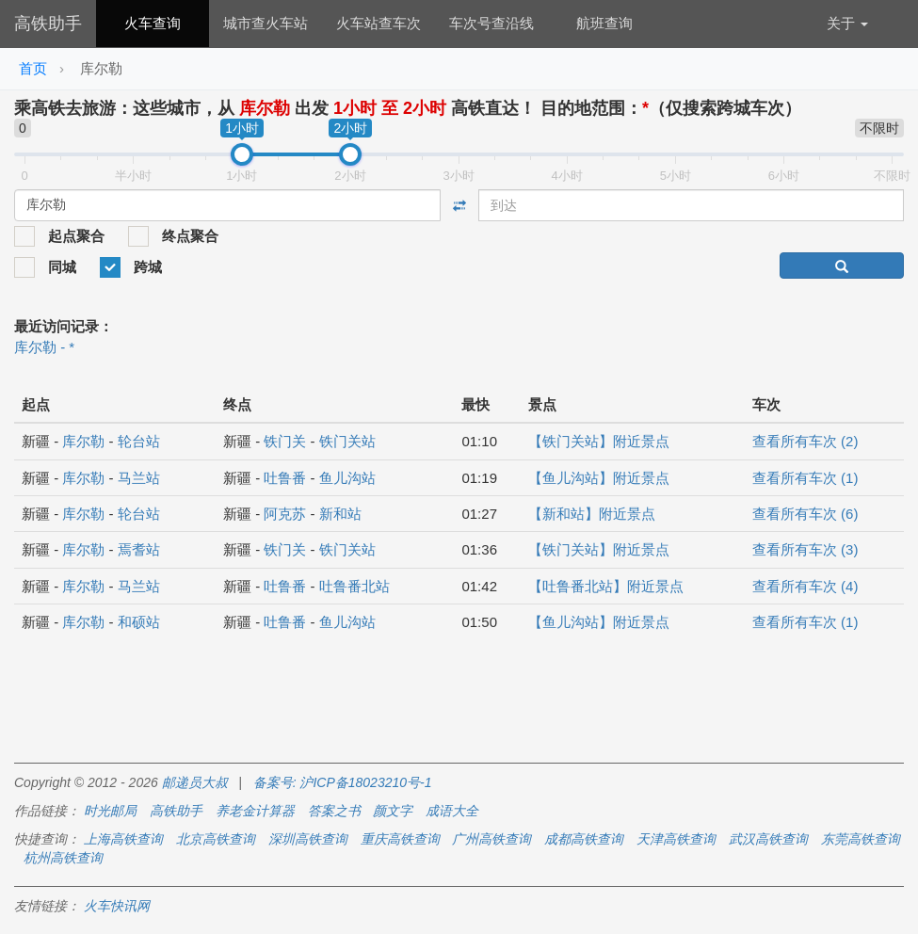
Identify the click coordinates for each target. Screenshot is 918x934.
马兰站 (139, 478)
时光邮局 (110, 810)
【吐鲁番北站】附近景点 (606, 586)
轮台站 (139, 441)
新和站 (340, 514)
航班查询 (604, 23)
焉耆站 (139, 549)
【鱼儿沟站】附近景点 (598, 478)
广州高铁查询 (491, 838)
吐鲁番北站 (354, 586)
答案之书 (334, 810)
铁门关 (285, 441)
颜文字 (392, 810)
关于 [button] (847, 23)
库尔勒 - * (44, 347)
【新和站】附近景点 (591, 514)
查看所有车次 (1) (805, 478)
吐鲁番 (285, 478)
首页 (33, 68)
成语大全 (452, 810)
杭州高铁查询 (63, 857)
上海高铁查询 (123, 838)
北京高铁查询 (215, 838)
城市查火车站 (265, 23)
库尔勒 (83, 441)
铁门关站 (347, 441)
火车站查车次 (378, 23)
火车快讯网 (117, 905)
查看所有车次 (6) (805, 514)
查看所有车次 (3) (805, 549)
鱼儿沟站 (347, 478)
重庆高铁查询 (400, 838)
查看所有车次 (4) (805, 586)
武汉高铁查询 (768, 838)
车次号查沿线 (491, 23)
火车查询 (152, 23)
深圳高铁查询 (307, 838)
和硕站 (139, 622)
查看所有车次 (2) (805, 441)
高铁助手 (48, 23)
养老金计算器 (255, 810)
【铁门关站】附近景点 (598, 441)
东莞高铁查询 (860, 838)
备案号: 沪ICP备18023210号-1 (342, 782)
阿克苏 (285, 514)
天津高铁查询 (676, 838)
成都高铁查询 (583, 838)
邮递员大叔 (195, 782)
